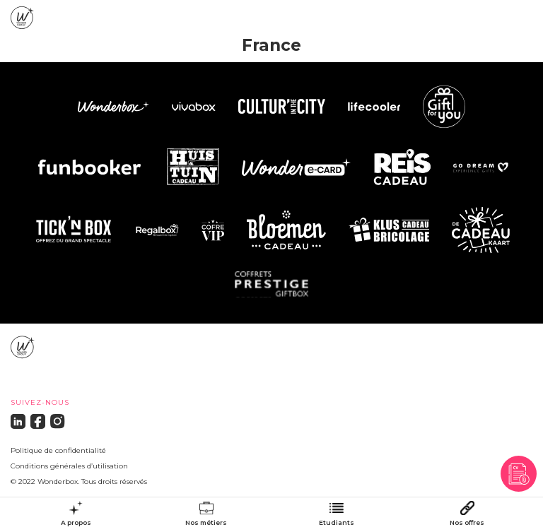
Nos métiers (206, 522)
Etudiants (336, 522)
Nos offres (467, 522)
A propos (76, 522)
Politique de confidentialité (58, 450)
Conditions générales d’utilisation (69, 466)
